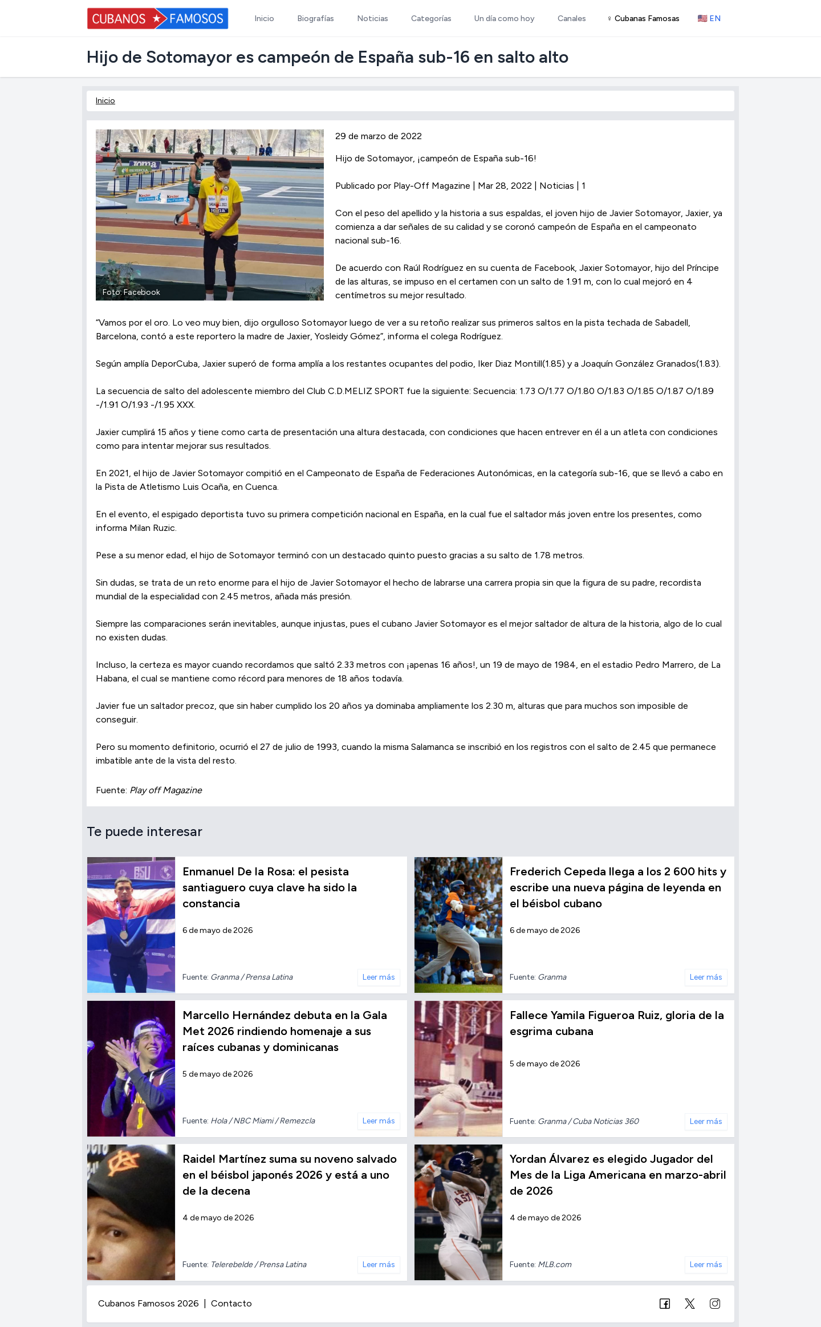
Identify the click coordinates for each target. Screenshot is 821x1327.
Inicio (105, 100)
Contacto (231, 1303)
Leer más (379, 977)
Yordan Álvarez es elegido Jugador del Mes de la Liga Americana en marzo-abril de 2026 (618, 1175)
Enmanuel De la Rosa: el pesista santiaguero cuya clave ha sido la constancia (269, 887)
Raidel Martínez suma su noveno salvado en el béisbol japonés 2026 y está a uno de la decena (289, 1175)
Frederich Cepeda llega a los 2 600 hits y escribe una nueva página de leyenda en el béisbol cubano (618, 887)
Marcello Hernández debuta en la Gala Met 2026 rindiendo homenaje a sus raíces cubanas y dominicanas (284, 1031)
